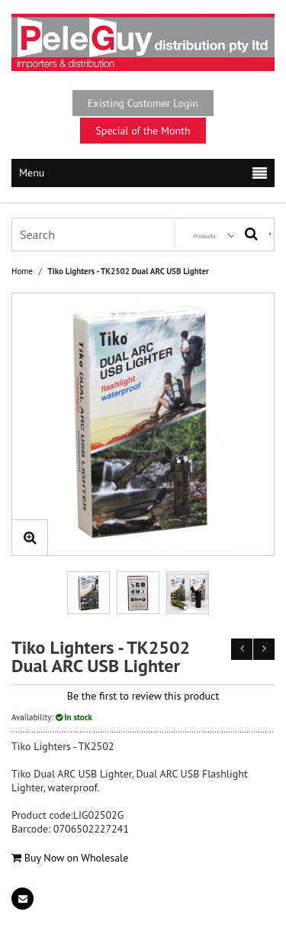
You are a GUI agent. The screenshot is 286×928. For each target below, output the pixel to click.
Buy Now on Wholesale (69, 858)
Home (22, 271)
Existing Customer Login (143, 103)
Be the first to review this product (143, 696)
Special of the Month (142, 130)
